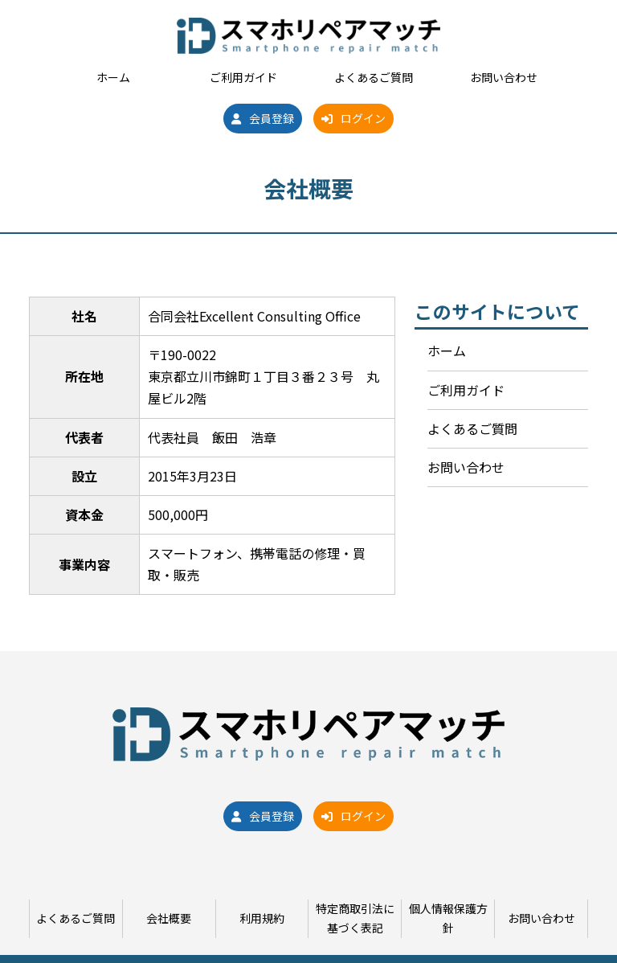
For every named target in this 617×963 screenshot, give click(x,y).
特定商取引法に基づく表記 (355, 918)
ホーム (113, 77)
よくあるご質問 (373, 77)
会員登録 (262, 118)
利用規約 (261, 918)
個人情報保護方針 (448, 918)
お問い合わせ (503, 77)
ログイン (353, 118)
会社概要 (168, 918)
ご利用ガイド (243, 77)
